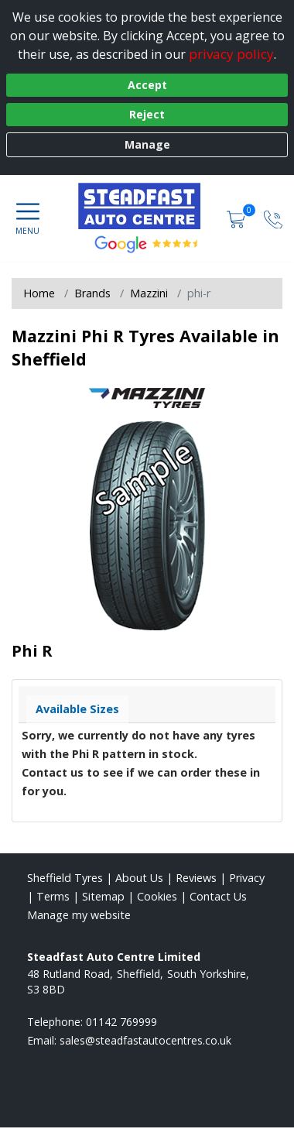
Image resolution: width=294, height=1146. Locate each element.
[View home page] (147, 206)
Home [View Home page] (39, 293)
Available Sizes (77, 709)
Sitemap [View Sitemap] (103, 896)
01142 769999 (121, 1021)
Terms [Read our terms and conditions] (53, 896)
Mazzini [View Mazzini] (149, 293)
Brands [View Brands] (92, 293)
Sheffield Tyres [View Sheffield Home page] (65, 877)
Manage (147, 144)
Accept (147, 84)
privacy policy (231, 54)
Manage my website (79, 915)
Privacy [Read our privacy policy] (247, 877)
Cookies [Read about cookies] (157, 896)
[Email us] (145, 1040)
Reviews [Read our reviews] (196, 877)
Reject (147, 114)
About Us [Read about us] (139, 877)
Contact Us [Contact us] (218, 896)
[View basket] (237, 218)
